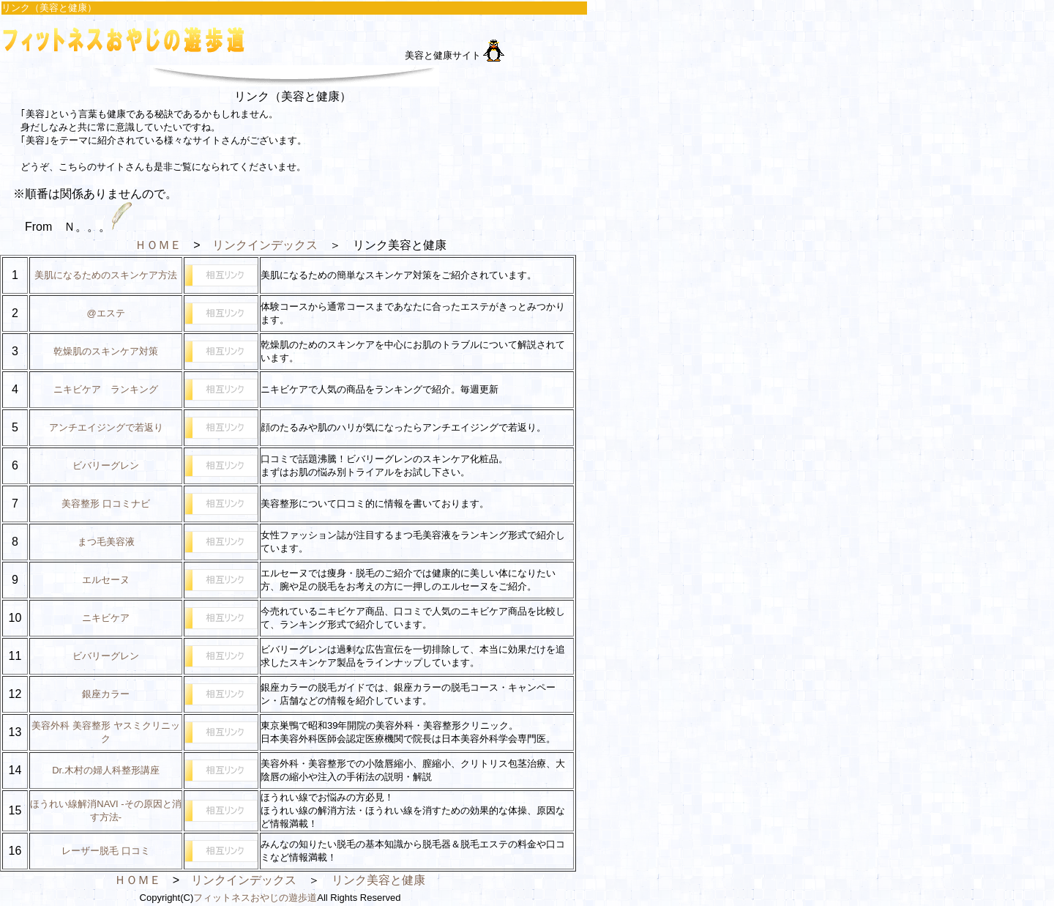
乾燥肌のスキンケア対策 (105, 351)
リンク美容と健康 (378, 880)
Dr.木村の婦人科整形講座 (106, 770)
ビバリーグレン (105, 465)
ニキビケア (106, 617)
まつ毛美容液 (106, 541)
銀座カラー (106, 693)
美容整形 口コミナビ (105, 503)
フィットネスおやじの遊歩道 (255, 897)
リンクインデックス (265, 245)
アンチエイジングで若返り (106, 427)
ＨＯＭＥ (158, 245)
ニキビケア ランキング (105, 389)
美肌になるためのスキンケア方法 (105, 275)
